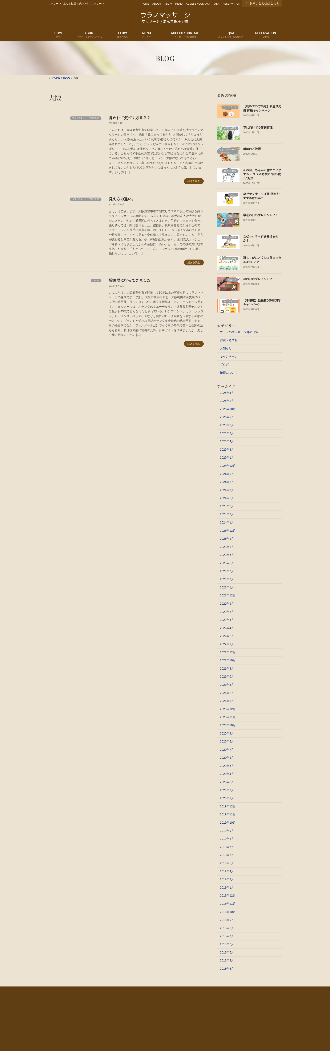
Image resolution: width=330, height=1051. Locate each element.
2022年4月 (227, 628)
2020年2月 (227, 790)
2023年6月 (227, 554)
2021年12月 (228, 652)
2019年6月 (227, 855)
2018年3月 (227, 968)
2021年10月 (228, 660)
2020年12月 (228, 709)
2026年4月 (227, 392)
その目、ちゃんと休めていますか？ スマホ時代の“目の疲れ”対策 (262, 174)
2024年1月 (227, 522)
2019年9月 (227, 830)
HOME (145, 3)
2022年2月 (227, 636)
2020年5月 (227, 765)
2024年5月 (227, 506)
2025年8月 (227, 425)
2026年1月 (227, 400)
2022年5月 (227, 619)
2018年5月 (227, 952)
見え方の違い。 (122, 199)
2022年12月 (228, 595)
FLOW (168, 3)
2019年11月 (228, 814)
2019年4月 (227, 871)
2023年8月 (227, 547)
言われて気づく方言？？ (129, 117)
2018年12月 (228, 895)
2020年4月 (227, 773)
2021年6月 (227, 676)
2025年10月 (228, 409)
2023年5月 (227, 563)
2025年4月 (227, 441)
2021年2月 (227, 693)
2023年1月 (227, 587)
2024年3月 (227, 514)
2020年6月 (227, 757)
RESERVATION (231, 3)
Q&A (216, 3)
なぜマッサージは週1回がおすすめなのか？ (261, 196)
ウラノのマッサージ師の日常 (239, 332)
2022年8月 (227, 611)
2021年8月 (227, 668)
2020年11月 (228, 717)
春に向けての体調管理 (258, 127)
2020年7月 (227, 749)
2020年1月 (227, 798)
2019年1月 (227, 887)
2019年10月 (228, 822)
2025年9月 (227, 417)
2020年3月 (227, 782)
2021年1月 (227, 701)
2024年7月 (227, 490)
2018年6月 (227, 944)
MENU (178, 3)
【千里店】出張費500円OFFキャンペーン (261, 302)
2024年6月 (227, 498)
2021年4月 (227, 684)
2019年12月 (228, 806)
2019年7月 (227, 847)
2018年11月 (228, 903)
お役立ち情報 (229, 340)
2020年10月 (228, 725)
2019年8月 (227, 838)
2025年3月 (227, 449)
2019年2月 (227, 879)
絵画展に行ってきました (129, 280)
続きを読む (194, 181)
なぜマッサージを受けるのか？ (260, 238)
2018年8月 (227, 928)
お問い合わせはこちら (262, 3)
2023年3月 (227, 571)
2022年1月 (227, 644)
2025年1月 (227, 457)
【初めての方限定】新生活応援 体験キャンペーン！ (262, 108)
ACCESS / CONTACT (198, 3)
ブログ (224, 364)
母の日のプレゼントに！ (259, 279)
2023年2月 (227, 579)
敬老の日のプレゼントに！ (260, 215)
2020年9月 (227, 733)
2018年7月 (227, 936)
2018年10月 (228, 912)
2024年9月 (227, 473)
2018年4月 (227, 960)
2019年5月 (227, 863)
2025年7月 (227, 433)
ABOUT (156, 3)
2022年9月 (227, 603)
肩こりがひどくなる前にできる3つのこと (262, 260)
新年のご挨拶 (252, 149)
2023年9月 (227, 538)
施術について (229, 372)
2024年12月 (228, 465)
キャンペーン (229, 356)
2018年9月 (227, 920)
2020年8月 (227, 741)
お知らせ (226, 348)
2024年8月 (227, 482)
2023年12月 (228, 530)
